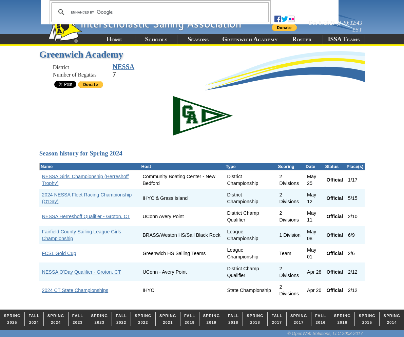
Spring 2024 (106, 153)
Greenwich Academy (249, 39)
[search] (159, 12)
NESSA (123, 66)
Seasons (198, 39)
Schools (156, 39)
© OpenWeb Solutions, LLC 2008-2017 (325, 333)
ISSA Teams (344, 39)
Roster (301, 39)
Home (114, 39)
